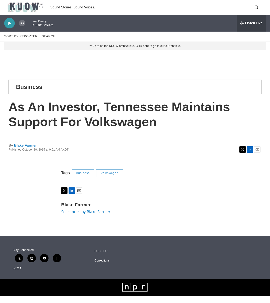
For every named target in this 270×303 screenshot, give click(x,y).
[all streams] (251, 30)
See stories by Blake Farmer (85, 219)
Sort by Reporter (21, 43)
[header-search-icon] (259, 11)
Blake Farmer (25, 153)
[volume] (22, 30)
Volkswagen (110, 180)
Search (48, 43)
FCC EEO (101, 258)
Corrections (102, 268)
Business (29, 94)
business (83, 180)
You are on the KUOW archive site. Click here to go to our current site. (135, 53)
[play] (9, 30)
